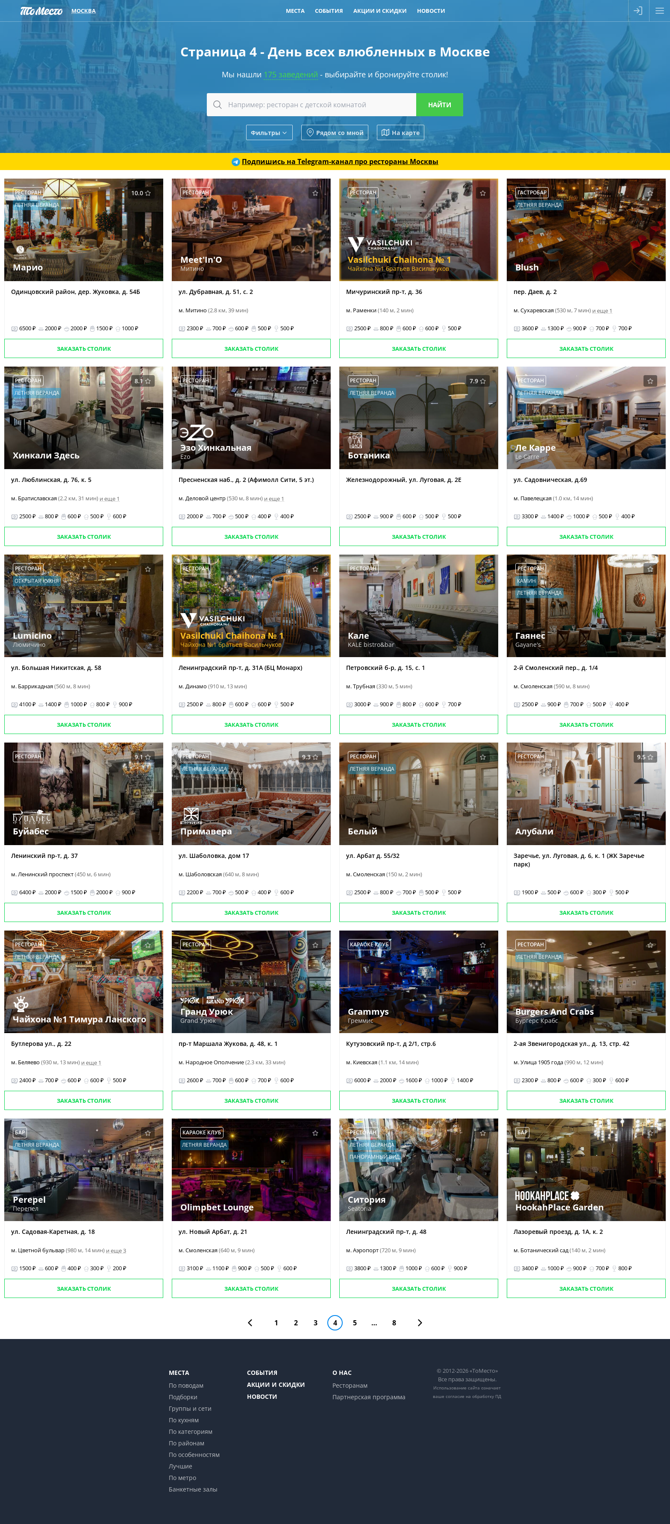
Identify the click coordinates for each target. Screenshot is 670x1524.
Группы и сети (190, 1408)
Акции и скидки (276, 1384)
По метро (182, 1478)
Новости (262, 1396)
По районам (186, 1443)
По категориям (190, 1431)
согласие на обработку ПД (473, 1396)
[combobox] (335, 104)
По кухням (184, 1420)
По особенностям (194, 1455)
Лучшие (180, 1466)
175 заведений (291, 74)
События (262, 1372)
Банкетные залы (193, 1489)
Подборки (183, 1397)
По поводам (186, 1385)
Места (179, 1372)
